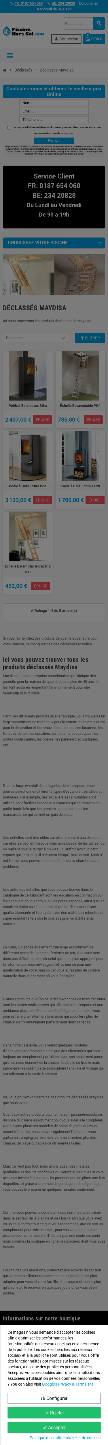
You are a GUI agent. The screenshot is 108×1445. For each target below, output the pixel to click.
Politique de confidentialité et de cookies (65, 1437)
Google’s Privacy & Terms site (68, 1384)
